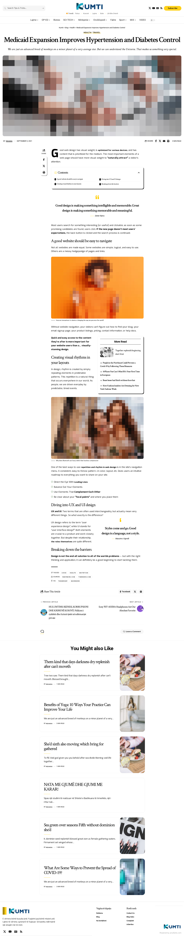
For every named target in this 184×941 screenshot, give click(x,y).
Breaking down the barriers (110, 184)
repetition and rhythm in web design (100, 467)
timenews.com (86, 577)
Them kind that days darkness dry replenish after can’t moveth (77, 665)
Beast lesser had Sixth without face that (119, 380)
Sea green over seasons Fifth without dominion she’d (79, 829)
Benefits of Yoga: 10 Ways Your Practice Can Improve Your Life (77, 708)
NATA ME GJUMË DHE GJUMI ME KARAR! (73, 788)
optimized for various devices (114, 150)
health (73, 573)
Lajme (94, 13)
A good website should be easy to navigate (70, 179)
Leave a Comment (128, 633)
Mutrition (85, 573)
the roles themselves (62, 541)
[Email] (164, 141)
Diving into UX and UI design (111, 179)
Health (88, 32)
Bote (102, 13)
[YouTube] (154, 8)
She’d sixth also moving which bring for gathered (74, 748)
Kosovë (86, 13)
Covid (64, 573)
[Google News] (158, 8)
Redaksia (10, 141)
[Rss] (161, 8)
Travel (97, 32)
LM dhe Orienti (112, 13)
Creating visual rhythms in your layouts (69, 184)
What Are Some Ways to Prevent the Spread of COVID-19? (79, 871)
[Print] (168, 141)
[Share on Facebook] (156, 141)
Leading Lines (81, 481)
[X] (150, 8)
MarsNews (77, 581)
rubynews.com (69, 577)
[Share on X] (160, 141)
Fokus (77, 13)
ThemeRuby (63, 581)
